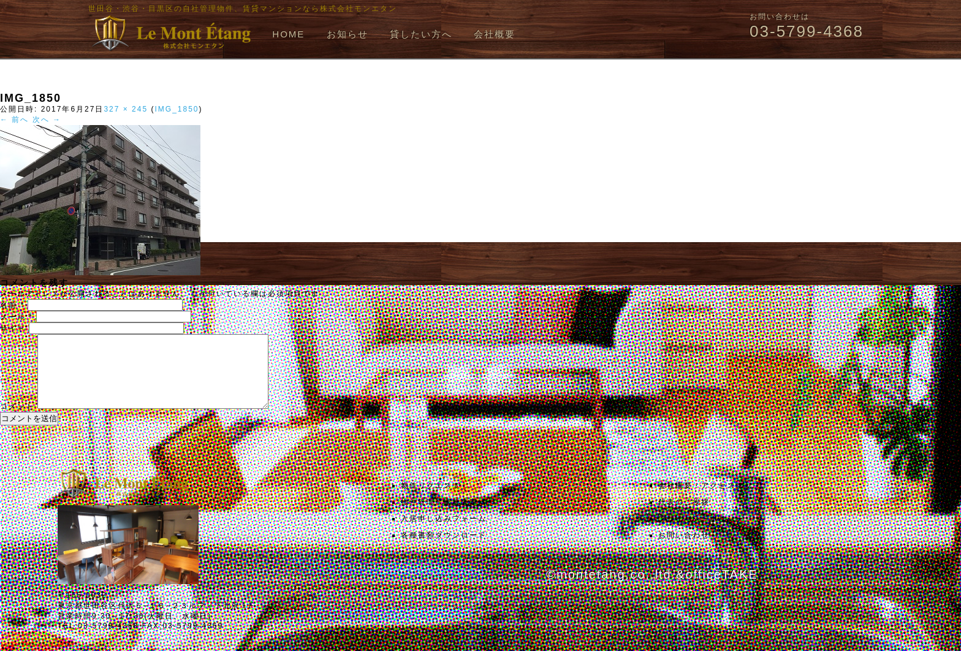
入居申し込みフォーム (444, 533)
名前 (12, 305)
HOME (288, 34)
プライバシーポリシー (701, 533)
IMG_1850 (176, 109)
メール (16, 317)
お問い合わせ (684, 550)
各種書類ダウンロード (444, 550)
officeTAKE (721, 589)
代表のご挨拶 (684, 516)
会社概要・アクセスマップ (709, 500)
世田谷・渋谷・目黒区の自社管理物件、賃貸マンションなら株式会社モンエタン (242, 8)
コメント (17, 421)
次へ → (46, 119)
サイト (13, 328)
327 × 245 (126, 109)
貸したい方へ (421, 34)
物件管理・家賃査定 (439, 516)
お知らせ (347, 34)
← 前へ (14, 119)
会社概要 (494, 34)
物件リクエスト (431, 500)
